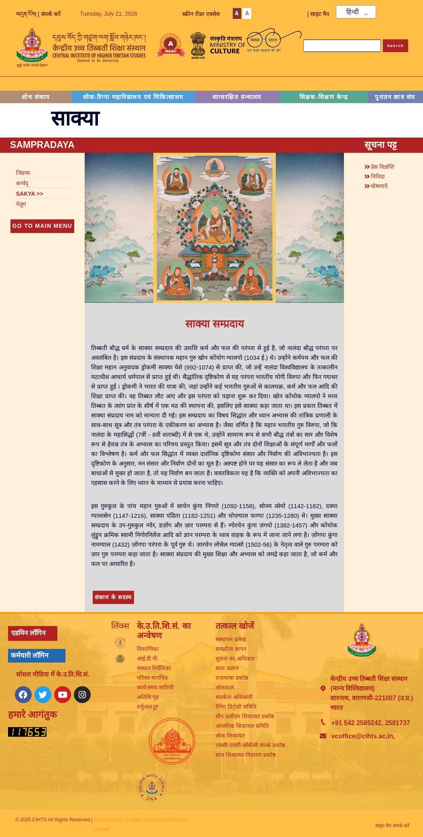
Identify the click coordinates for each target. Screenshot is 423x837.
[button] (384, 165)
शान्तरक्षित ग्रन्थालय (237, 96)
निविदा (378, 176)
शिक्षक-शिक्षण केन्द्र (323, 96)
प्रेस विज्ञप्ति (382, 167)
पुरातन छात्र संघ (395, 96)
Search (395, 45)
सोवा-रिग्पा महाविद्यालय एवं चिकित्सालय (133, 96)
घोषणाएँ (379, 186)
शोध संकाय (36, 96)
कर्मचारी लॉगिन (29, 655)
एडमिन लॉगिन (28, 633)
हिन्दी (352, 12)
